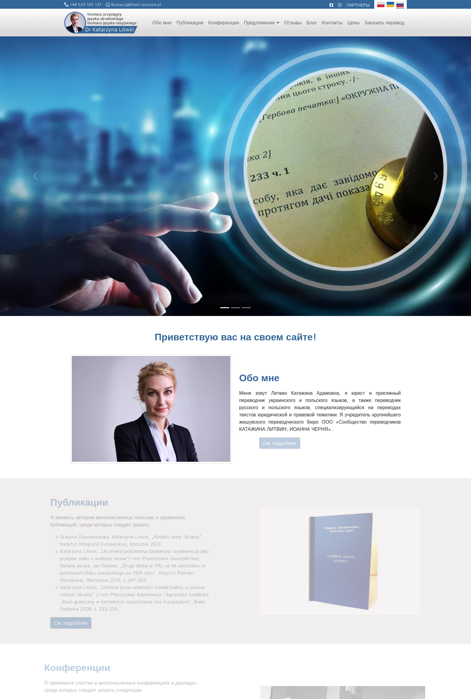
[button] (35, 176)
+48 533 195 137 (83, 4)
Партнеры (358, 5)
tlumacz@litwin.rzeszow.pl (133, 4)
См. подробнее (288, 443)
